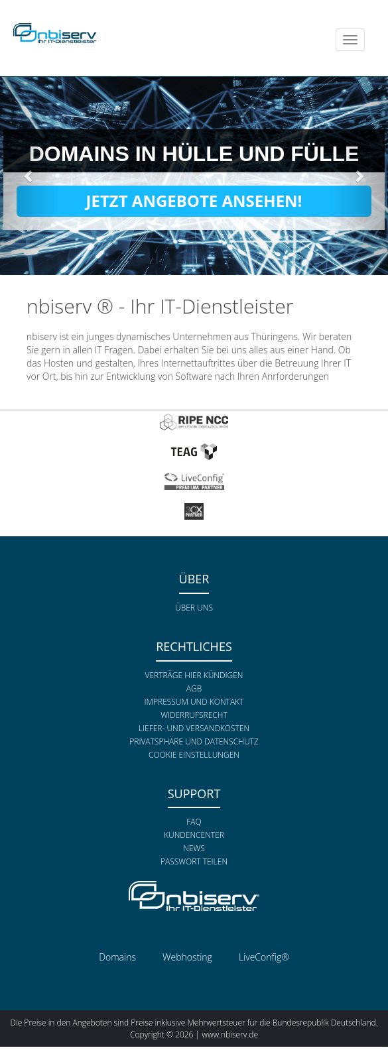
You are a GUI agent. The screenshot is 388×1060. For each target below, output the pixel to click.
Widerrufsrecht (194, 715)
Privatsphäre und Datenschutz (193, 741)
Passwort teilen (194, 861)
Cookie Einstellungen (194, 754)
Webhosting (187, 957)
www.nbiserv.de (230, 1034)
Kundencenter (194, 835)
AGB (194, 688)
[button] (29, 175)
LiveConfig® (264, 957)
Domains (117, 957)
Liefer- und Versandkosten (194, 728)
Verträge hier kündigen (194, 675)
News (194, 848)
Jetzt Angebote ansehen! (194, 200)
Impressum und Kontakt (194, 701)
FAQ (193, 821)
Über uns (194, 607)
